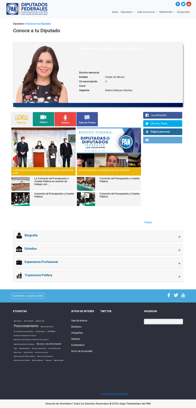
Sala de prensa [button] (146, 12)
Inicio (116, 11)
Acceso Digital (28, 321)
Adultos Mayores (37, 360)
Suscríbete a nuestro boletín (28, 295)
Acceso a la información (49, 343)
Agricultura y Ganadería (45, 356)
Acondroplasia (40, 331)
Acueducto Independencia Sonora (25, 335)
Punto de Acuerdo (54, 348)
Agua (15, 348)
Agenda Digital (59, 360)
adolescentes (40, 321)
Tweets (148, 222)
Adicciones (17, 352)
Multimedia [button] (166, 12)
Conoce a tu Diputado (38, 23)
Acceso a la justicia (41, 352)
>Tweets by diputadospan (114, 393)
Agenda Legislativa (47, 326)
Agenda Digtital (24, 348)
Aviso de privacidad (81, 351)
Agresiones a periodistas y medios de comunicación (31, 339)
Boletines (76, 326)
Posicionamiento (26, 326)
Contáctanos (78, 345)
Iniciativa (51, 331)
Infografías (183, 12)
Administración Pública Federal (24, 356)
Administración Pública (22, 360)
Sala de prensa (79, 320)
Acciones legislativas (39, 348)
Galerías (75, 338)
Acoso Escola (28, 352)
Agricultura (18, 321)
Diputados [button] (127, 12)
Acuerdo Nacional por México (23, 331)
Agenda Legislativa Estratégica (24, 344)
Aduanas (49, 360)
